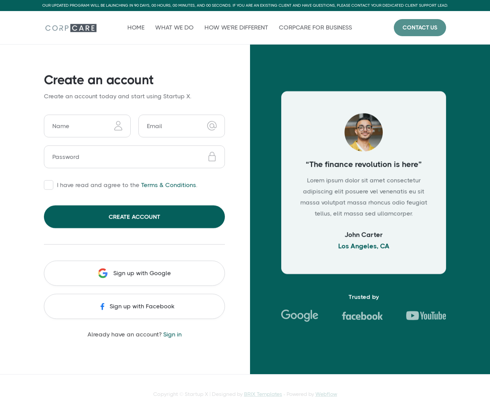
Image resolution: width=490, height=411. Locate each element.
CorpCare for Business (315, 27)
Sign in (172, 334)
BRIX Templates (263, 394)
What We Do (174, 27)
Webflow (326, 394)
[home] (70, 27)
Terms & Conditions (168, 185)
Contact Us (420, 27)
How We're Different (236, 27)
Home (135, 27)
